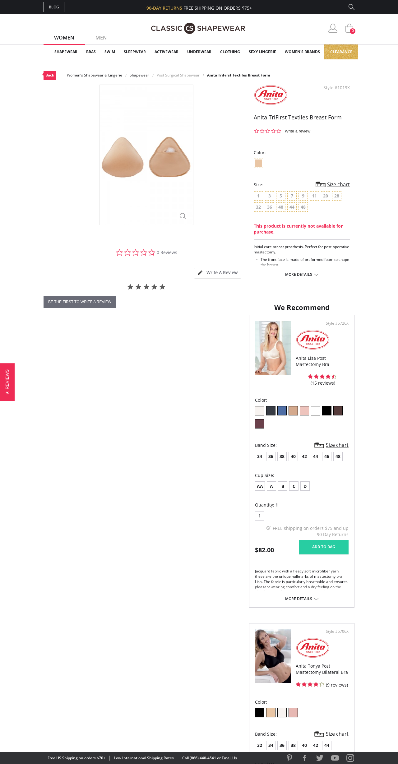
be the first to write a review (79, 302)
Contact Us (162, 702)
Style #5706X (335, 336)
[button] (7, 382)
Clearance (341, 51)
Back (49, 75)
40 (87, 447)
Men (101, 37)
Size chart (338, 184)
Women (64, 37)
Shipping (158, 682)
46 (121, 447)
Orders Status (166, 672)
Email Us (229, 758)
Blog (54, 7)
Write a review (297, 131)
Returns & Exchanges (174, 692)
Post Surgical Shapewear (178, 75)
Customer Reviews (251, 662)
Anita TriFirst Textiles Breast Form (238, 75)
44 (110, 447)
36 (65, 447)
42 (98, 447)
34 (54, 447)
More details (298, 274)
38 (76, 447)
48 (132, 447)
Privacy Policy (246, 692)
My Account (163, 662)
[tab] (217, 273)
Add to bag (165, 537)
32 (210, 447)
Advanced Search (169, 652)
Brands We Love (248, 672)
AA (54, 477)
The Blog (240, 682)
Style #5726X (178, 336)
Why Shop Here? (248, 652)
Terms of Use (92, 736)
